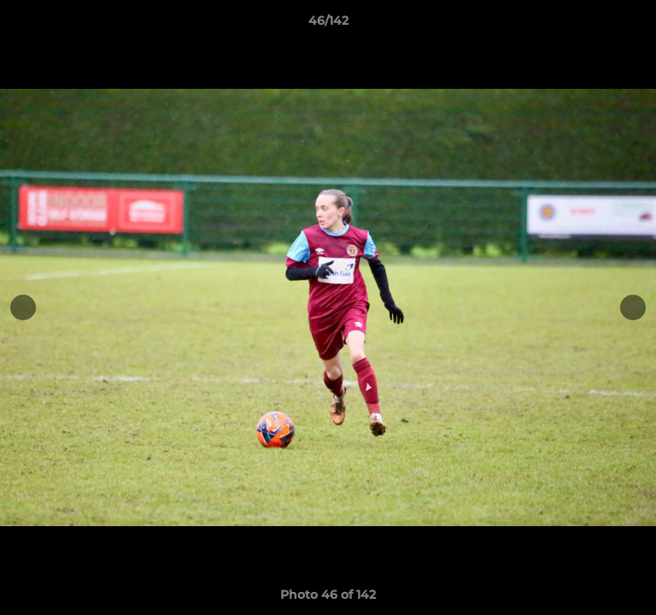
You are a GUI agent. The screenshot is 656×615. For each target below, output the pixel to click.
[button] (635, 24)
